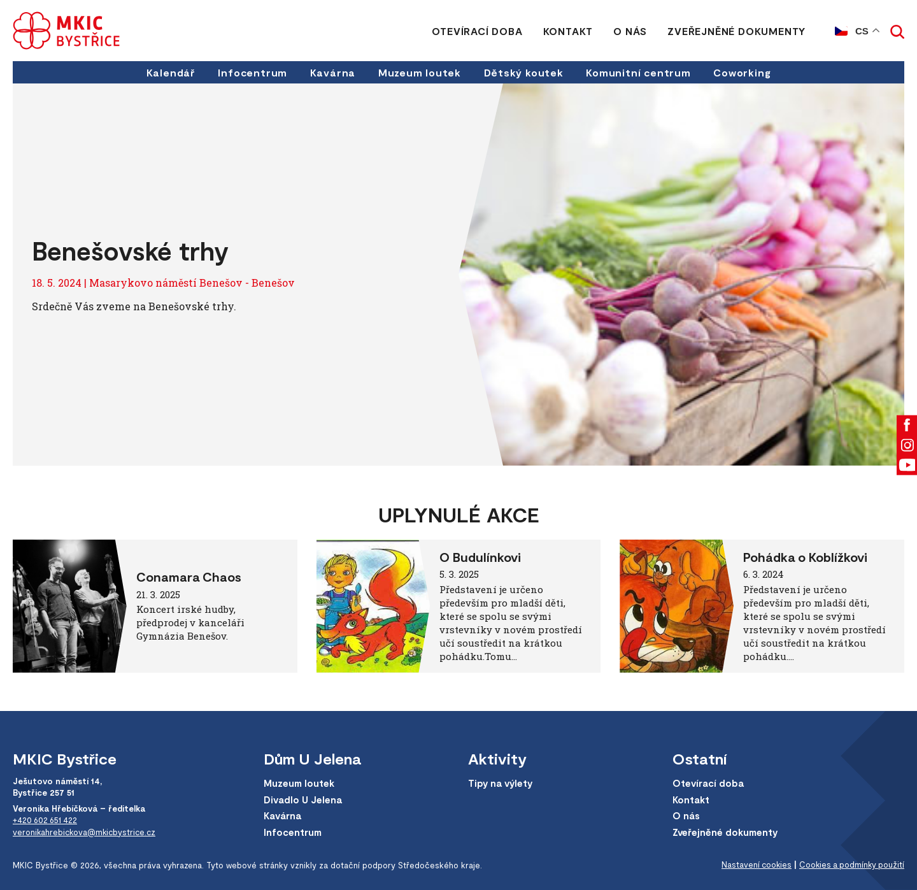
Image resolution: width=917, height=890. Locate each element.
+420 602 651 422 (47, 820)
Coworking (744, 72)
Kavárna (332, 72)
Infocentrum (252, 72)
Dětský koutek (524, 72)
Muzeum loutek (419, 72)
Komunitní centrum (640, 72)
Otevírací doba (477, 31)
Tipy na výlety (502, 783)
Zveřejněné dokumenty (736, 31)
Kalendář (168, 72)
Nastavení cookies (752, 865)
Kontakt (568, 31)
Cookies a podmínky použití (850, 865)
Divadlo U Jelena (303, 799)
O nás (630, 31)
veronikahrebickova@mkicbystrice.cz (86, 831)
